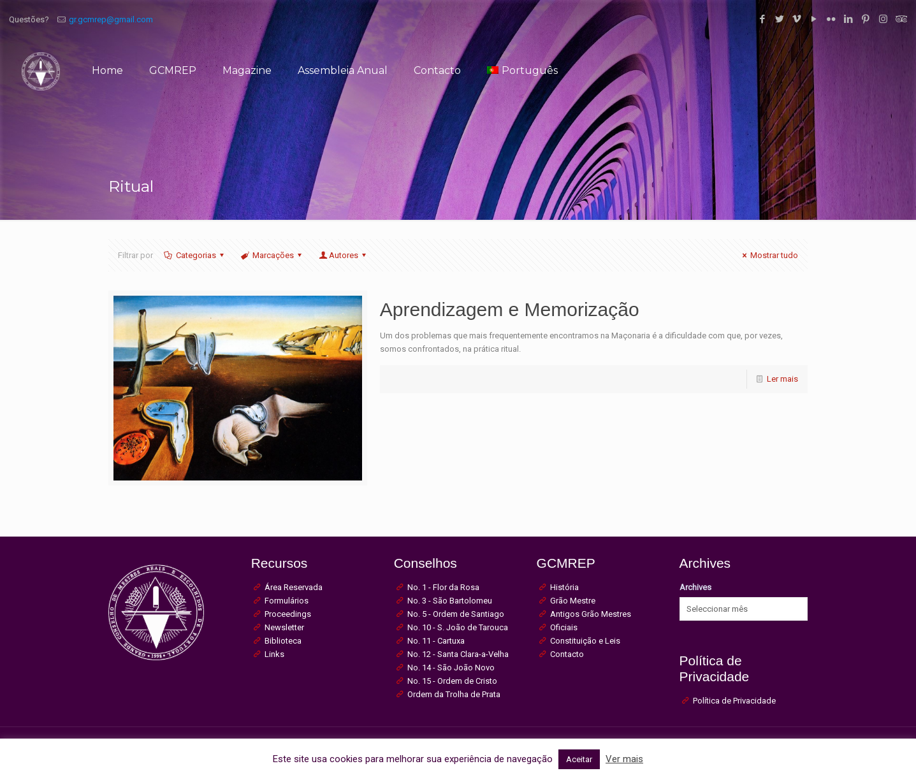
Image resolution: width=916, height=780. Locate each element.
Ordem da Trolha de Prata (453, 694)
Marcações (272, 255)
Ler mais (782, 379)
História (564, 587)
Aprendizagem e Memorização (509, 309)
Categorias (195, 255)
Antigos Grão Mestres (590, 614)
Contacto (567, 654)
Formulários (287, 600)
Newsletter (284, 627)
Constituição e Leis (585, 641)
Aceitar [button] (579, 759)
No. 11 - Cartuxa (436, 641)
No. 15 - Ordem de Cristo (452, 681)
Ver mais (624, 759)
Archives (695, 587)
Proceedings (288, 614)
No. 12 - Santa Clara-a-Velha (458, 654)
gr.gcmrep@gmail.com (111, 19)
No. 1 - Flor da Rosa (443, 587)
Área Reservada (294, 587)
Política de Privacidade (734, 700)
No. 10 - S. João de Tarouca (457, 627)
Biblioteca (283, 641)
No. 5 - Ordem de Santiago (455, 614)
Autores (343, 255)
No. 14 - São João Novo (451, 667)
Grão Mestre (572, 600)
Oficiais (564, 627)
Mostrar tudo (768, 255)
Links (274, 654)
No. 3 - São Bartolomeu (449, 600)
